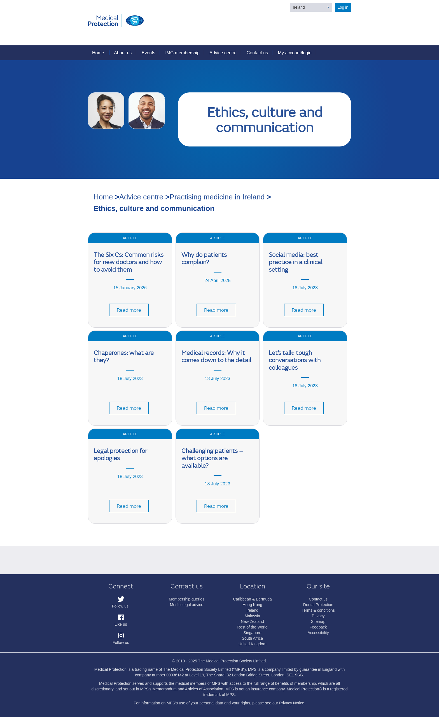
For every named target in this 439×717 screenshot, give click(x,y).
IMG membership (182, 52)
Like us (121, 624)
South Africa (252, 638)
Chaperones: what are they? (124, 356)
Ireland (299, 7)
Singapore (252, 632)
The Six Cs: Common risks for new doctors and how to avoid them (129, 262)
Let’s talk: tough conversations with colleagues (295, 360)
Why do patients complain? (204, 258)
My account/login (295, 52)
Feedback (318, 627)
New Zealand (252, 621)
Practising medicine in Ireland (217, 197)
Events (148, 52)
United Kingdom (253, 644)
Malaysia (252, 616)
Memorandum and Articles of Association (187, 689)
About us (123, 52)
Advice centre (223, 52)
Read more (129, 310)
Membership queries (186, 599)
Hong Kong (252, 604)
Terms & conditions (318, 610)
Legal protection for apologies (120, 454)
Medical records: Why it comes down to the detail (216, 356)
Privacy (318, 616)
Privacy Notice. (292, 703)
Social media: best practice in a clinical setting (295, 262)
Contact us (257, 52)
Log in (343, 7)
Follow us (120, 606)
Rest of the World (252, 627)
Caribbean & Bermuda (252, 599)
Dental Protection (318, 604)
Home (98, 52)
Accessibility (318, 632)
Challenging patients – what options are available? (212, 458)
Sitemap (318, 621)
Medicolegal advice (186, 604)
